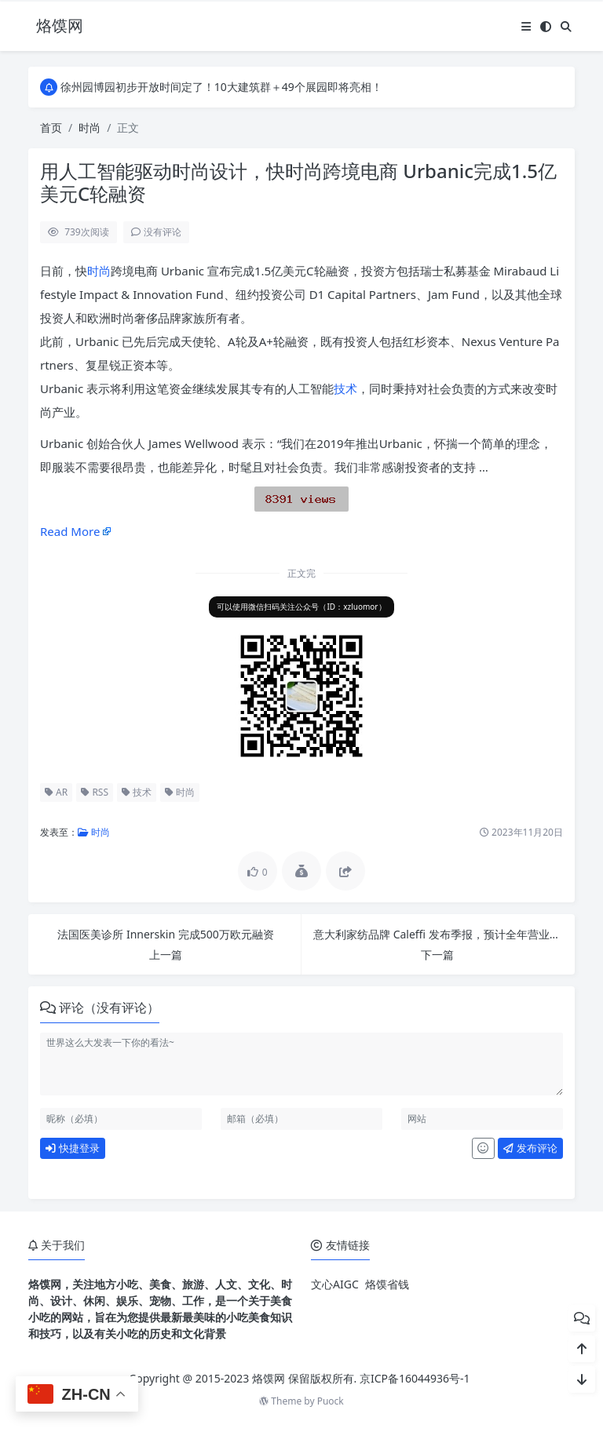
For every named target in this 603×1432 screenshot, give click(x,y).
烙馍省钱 (387, 1284)
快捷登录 (72, 1148)
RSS (94, 792)
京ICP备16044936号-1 (415, 1378)
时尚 (89, 127)
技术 (345, 388)
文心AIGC (335, 1284)
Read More (70, 531)
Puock (330, 1401)
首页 (51, 127)
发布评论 (530, 1148)
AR (56, 792)
